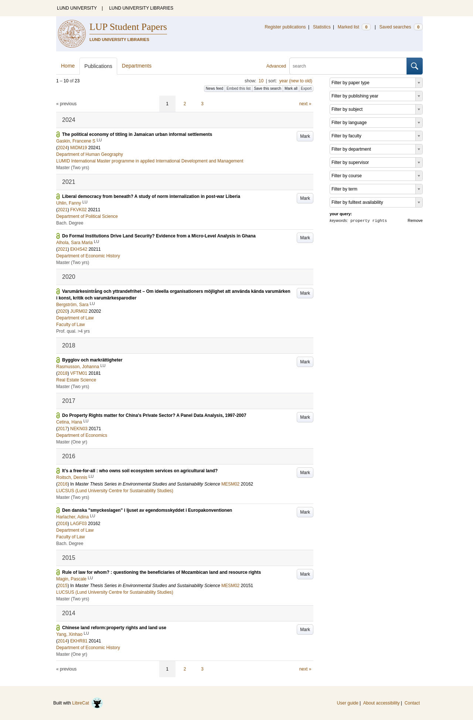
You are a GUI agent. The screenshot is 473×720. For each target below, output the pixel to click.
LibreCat (87, 703)
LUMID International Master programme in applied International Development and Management (149, 161)
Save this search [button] (267, 88)
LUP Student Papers (128, 26)
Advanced (276, 66)
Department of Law (74, 317)
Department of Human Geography (89, 154)
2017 (63, 428)
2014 (63, 641)
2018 (63, 373)
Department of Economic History (88, 255)
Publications (98, 66)
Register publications (285, 27)
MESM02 (230, 484)
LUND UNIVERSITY (77, 8)
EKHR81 (79, 641)
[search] (348, 66)
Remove (415, 220)
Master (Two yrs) (72, 167)
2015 (63, 585)
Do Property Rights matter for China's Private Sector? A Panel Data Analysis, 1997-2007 (154, 415)
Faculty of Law (70, 324)
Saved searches (401, 27)
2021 (63, 209)
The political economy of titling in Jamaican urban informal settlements (137, 134)
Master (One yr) (71, 442)
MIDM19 (78, 147)
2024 (63, 147)
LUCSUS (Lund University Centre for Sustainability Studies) (114, 490)
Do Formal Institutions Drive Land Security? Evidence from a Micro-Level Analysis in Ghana (159, 236)
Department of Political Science (87, 216)
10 (261, 80)
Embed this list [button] (239, 88)
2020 (63, 311)
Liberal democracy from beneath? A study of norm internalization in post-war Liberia (151, 196)
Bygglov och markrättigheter (92, 360)
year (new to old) (295, 80)
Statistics (322, 27)
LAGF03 (78, 523)
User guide (347, 703)
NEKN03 (79, 428)
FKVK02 (78, 209)
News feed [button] (214, 88)
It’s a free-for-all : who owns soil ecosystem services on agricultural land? (140, 470)
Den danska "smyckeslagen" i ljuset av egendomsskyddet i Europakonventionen (147, 510)
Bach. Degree (69, 223)
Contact (412, 703)
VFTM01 (78, 373)
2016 (63, 484)
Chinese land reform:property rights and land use (114, 627)
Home (68, 66)
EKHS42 (78, 249)
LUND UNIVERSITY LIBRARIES (141, 8)
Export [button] (306, 88)
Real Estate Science (76, 380)
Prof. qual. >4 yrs (73, 331)
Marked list (354, 27)
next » (305, 103)
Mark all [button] (291, 88)
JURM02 (79, 311)
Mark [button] (305, 136)
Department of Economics (81, 435)
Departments (137, 66)
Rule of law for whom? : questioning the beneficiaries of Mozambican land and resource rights (161, 572)
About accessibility (381, 703)
